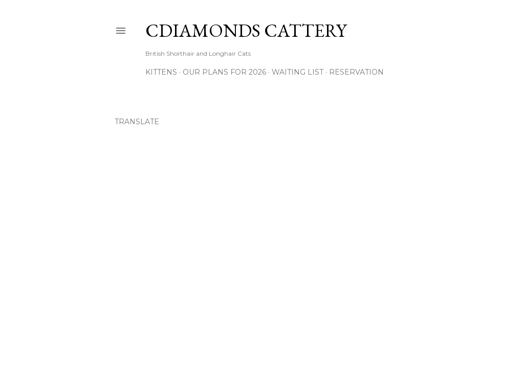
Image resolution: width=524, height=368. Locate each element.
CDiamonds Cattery (245, 30)
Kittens (161, 72)
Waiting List (297, 72)
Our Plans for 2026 (224, 72)
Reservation (356, 72)
